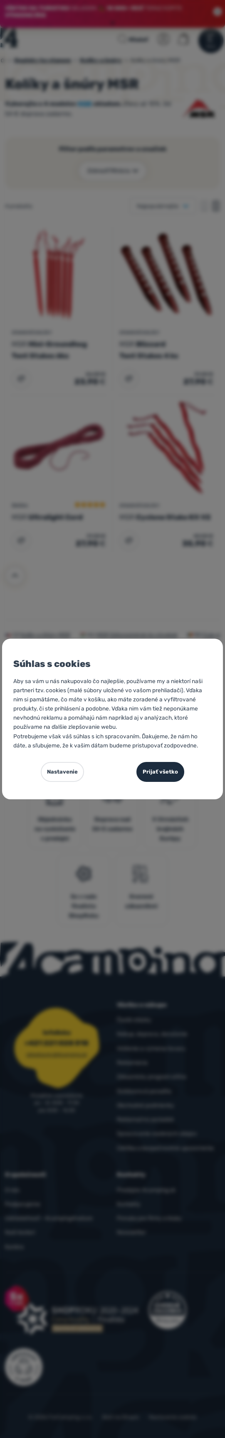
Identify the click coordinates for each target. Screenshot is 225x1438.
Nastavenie (62, 772)
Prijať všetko (160, 772)
